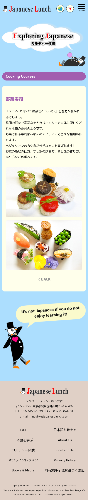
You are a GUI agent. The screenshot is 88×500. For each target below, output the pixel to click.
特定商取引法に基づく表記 (65, 470)
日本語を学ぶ (23, 440)
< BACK (44, 279)
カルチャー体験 (23, 450)
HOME (23, 430)
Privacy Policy (65, 460)
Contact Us (65, 450)
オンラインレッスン (23, 460)
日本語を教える (65, 430)
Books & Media (23, 470)
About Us (65, 440)
